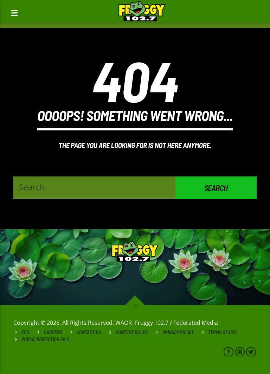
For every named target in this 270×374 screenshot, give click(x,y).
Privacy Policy (178, 332)
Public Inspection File (45, 339)
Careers (53, 332)
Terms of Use (222, 332)
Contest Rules (132, 332)
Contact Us (89, 332)
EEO (25, 332)
